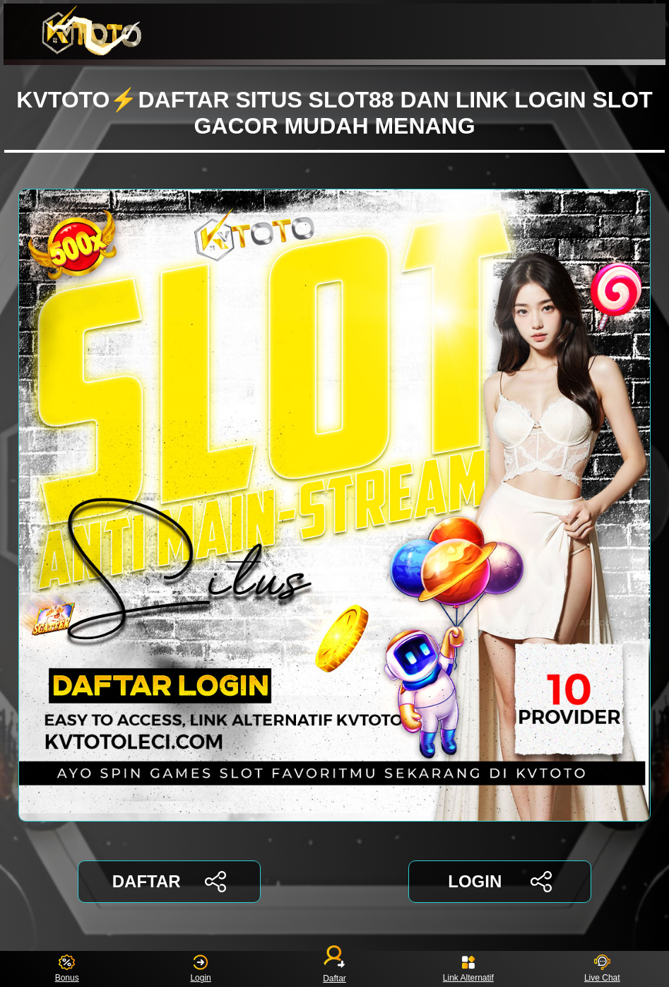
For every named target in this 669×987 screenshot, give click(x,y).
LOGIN (500, 881)
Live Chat (602, 968)
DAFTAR (169, 881)
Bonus (67, 968)
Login (200, 968)
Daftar (335, 968)
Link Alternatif (468, 968)
